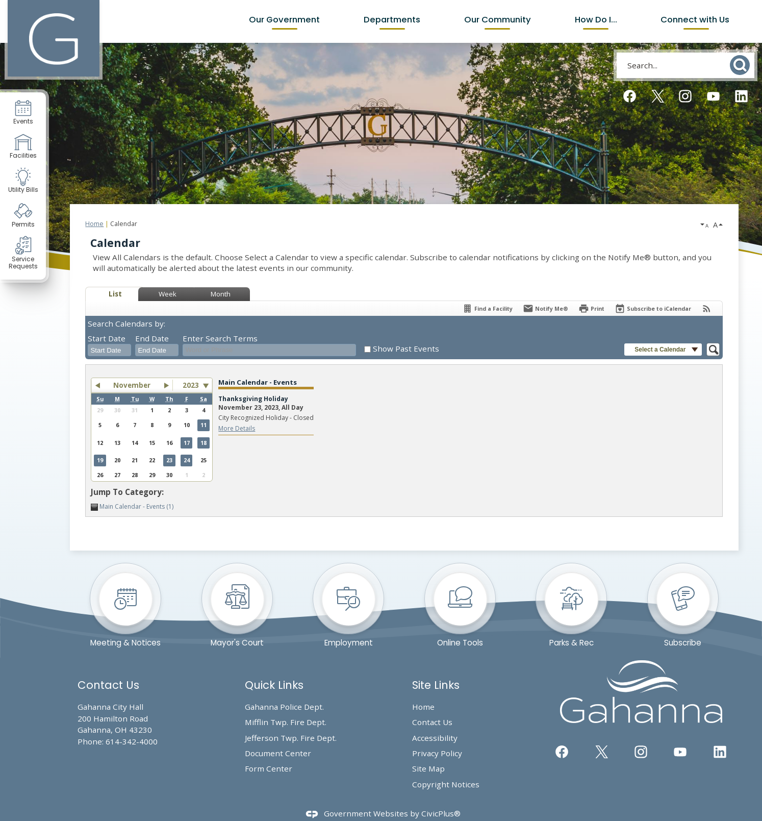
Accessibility (435, 738)
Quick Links (274, 685)
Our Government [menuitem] (284, 19)
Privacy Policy (437, 753)
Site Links (436, 685)
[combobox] (109, 350)
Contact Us (432, 722)
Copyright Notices (445, 784)
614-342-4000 (132, 741)
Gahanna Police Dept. (284, 707)
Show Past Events (406, 348)
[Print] (591, 308)
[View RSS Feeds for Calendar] (706, 308)
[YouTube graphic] (713, 96)
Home (94, 223)
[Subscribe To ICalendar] (653, 308)
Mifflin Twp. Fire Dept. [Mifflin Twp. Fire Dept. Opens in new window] (285, 722)
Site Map (428, 768)
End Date (152, 338)
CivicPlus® (441, 813)
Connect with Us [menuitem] (696, 19)
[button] (741, 65)
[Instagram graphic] (685, 96)
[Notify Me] (545, 308)
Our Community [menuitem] (497, 19)
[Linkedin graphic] (741, 96)
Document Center (278, 753)
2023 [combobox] (191, 385)
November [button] (131, 385)
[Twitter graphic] (657, 96)
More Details (236, 428)
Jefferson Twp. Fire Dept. (291, 738)
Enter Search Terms (220, 338)
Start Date (106, 338)
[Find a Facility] (487, 308)
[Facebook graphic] (629, 96)
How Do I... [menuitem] (596, 19)
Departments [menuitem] (392, 19)
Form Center (268, 768)
